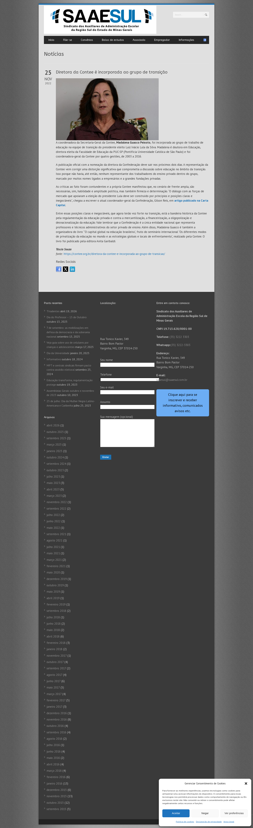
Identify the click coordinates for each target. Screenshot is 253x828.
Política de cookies (185, 821)
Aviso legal (228, 821)
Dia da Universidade (58, 353)
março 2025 (54, 444)
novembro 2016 (57, 719)
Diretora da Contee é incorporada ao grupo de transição (111, 72)
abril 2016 (53, 764)
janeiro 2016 (54, 783)
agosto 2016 (54, 739)
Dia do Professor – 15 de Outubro (67, 317)
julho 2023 (53, 476)
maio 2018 (53, 630)
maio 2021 (53, 553)
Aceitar (176, 813)
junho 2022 (54, 521)
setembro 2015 (56, 809)
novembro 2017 (57, 656)
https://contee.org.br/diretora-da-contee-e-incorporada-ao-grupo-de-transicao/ (114, 254)
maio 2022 (53, 528)
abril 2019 (53, 598)
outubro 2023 (55, 470)
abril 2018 (53, 636)
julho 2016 (53, 745)
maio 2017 (53, 687)
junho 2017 (53, 681)
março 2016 (54, 771)
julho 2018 (53, 617)
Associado (139, 40)
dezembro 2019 (57, 579)
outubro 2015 (55, 803)
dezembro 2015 (57, 790)
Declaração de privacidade (209, 821)
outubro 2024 (55, 457)
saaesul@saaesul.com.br (171, 380)
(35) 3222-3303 (180, 345)
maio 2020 (53, 572)
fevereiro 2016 (56, 777)
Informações (186, 40)
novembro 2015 (57, 796)
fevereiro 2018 (56, 643)
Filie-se (67, 40)
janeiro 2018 (54, 649)
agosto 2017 (54, 675)
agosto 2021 (54, 540)
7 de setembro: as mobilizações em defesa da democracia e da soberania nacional (68, 332)
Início (51, 40)
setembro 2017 (56, 668)
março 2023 (54, 496)
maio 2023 (53, 483)
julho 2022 (53, 515)
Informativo (54, 359)
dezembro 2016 (57, 713)
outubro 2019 (55, 585)
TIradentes (53, 311)
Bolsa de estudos (113, 40)
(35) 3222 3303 (179, 337)
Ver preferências (234, 813)
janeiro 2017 (54, 707)
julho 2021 (53, 547)
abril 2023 (53, 489)
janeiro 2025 (54, 451)
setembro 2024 (56, 464)
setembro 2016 (56, 732)
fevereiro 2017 (56, 700)
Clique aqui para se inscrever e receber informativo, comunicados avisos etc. (183, 402)
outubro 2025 (55, 432)
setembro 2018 (56, 611)
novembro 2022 (57, 502)
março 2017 (54, 694)
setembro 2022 (56, 508)
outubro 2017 (55, 662)
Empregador (162, 40)
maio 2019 (53, 592)
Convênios (87, 40)
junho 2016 (54, 751)
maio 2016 (53, 758)
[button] (246, 783)
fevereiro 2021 (56, 566)
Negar (205, 813)
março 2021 (54, 560)
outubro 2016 (55, 726)
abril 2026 (53, 425)
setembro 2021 (56, 534)
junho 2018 (54, 624)
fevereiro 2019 (56, 604)
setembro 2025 (56, 438)
